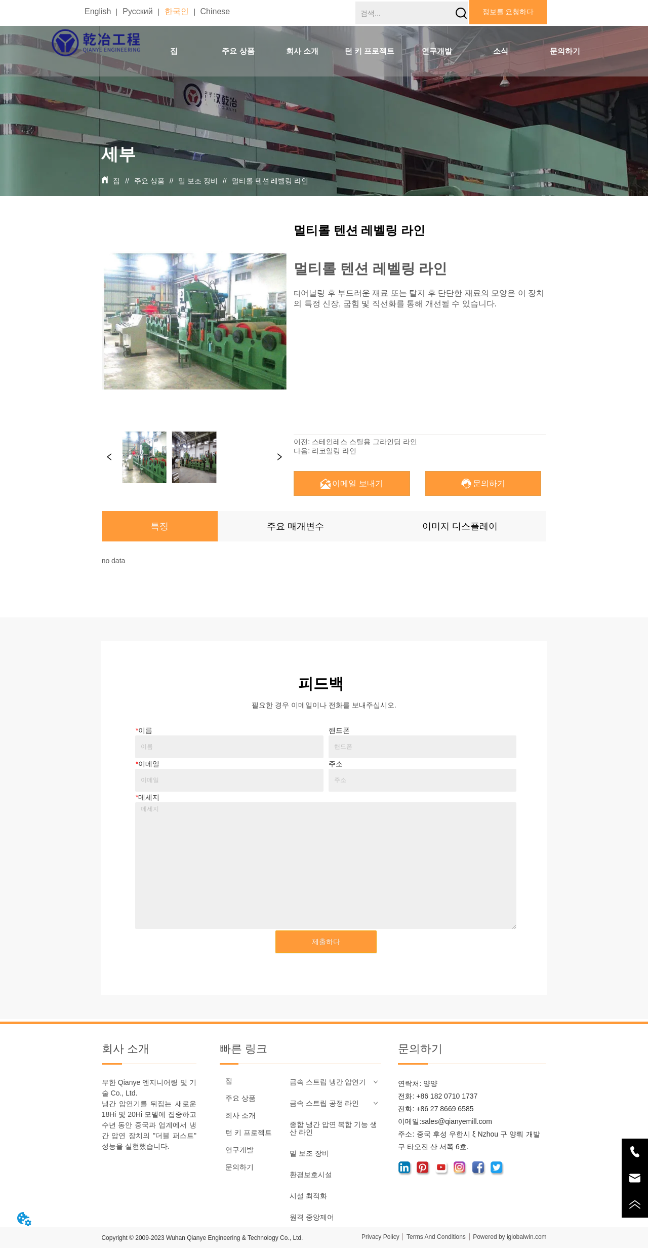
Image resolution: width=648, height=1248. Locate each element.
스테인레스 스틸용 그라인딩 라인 (364, 442)
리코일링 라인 (334, 451)
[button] (238, 51)
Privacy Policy (380, 1236)
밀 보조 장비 (198, 181)
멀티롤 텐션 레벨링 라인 (269, 181)
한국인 (177, 11)
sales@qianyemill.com (456, 1121)
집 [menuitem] (174, 51)
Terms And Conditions (436, 1236)
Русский (137, 11)
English (98, 11)
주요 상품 (149, 181)
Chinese (215, 11)
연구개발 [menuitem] (437, 51)
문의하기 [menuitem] (565, 51)
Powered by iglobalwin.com (509, 1236)
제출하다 (326, 942)
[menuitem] (238, 51)
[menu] (369, 51)
